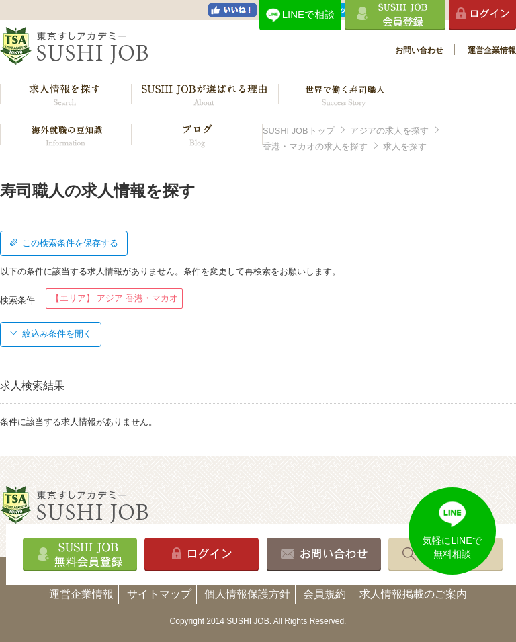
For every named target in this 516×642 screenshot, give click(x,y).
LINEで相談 (308, 14)
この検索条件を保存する (63, 243)
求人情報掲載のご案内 (413, 594)
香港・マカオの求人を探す (315, 146)
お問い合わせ (419, 50)
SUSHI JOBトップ (299, 131)
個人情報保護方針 (247, 594)
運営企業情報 (492, 50)
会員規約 (324, 594)
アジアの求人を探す (389, 131)
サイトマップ (159, 594)
